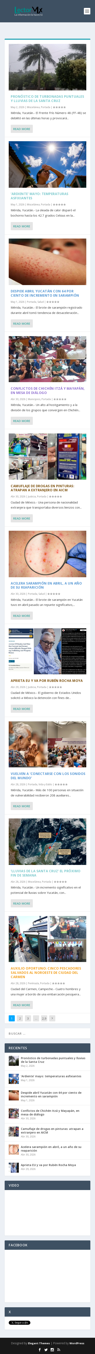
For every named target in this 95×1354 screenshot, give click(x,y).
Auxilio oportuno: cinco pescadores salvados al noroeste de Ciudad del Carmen (46, 972)
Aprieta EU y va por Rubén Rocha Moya (47, 680)
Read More (21, 129)
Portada (45, 107)
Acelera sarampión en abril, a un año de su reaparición (46, 585)
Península (33, 983)
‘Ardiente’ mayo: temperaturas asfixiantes (39, 196)
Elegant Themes (39, 1343)
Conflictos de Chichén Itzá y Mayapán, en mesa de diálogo (48, 390)
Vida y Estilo (45, 784)
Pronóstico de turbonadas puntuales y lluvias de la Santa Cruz (47, 98)
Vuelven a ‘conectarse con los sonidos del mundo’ (48, 775)
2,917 (44, 1021)
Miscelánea (33, 107)
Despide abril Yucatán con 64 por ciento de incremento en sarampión (45, 293)
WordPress (76, 1343)
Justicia (32, 496)
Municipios (34, 399)
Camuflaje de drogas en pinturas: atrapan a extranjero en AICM (42, 488)
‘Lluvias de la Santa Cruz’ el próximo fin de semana (46, 873)
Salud (40, 302)
